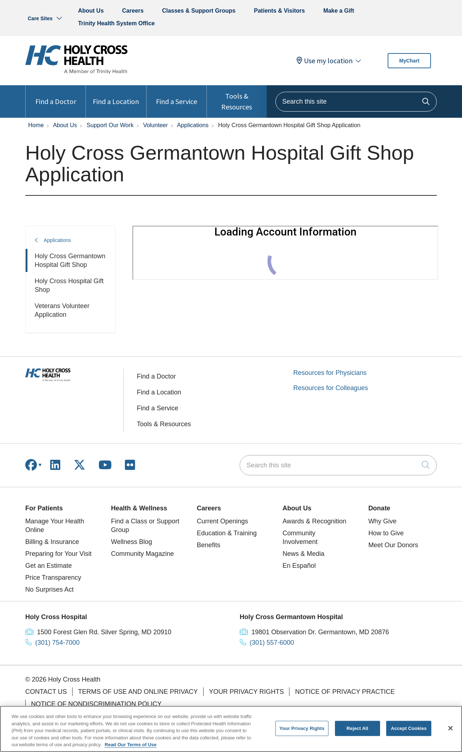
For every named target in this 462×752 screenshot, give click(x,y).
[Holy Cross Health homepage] (76, 71)
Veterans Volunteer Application (62, 310)
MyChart (409, 61)
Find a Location (115, 95)
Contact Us (46, 691)
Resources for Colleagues (330, 388)
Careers (133, 11)
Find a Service (176, 95)
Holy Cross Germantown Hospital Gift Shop (70, 260)
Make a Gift (338, 11)
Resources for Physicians (330, 372)
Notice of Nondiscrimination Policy (96, 704)
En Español (299, 565)
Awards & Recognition (314, 521)
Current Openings (222, 521)
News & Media (303, 553)
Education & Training (227, 533)
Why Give (382, 521)
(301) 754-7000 (57, 642)
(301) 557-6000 (272, 642)
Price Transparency (53, 577)
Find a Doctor (55, 95)
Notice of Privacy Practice (345, 691)
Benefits (208, 545)
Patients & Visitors (279, 11)
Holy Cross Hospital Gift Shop (69, 285)
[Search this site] (356, 102)
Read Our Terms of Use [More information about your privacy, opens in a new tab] (131, 744)
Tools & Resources (237, 98)
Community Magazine (142, 553)
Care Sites (40, 18)
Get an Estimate (48, 565)
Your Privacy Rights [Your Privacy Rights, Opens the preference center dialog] (301, 728)
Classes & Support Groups (199, 11)
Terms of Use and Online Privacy (138, 691)
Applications (57, 240)
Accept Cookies (409, 728)
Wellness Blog (131, 541)
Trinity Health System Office (116, 23)
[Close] (450, 728)
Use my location (325, 60)
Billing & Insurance (52, 541)
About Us (91, 11)
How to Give (386, 533)
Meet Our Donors (393, 545)
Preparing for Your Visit (58, 553)
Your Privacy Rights (246, 691)
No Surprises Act (49, 589)
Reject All (357, 728)
